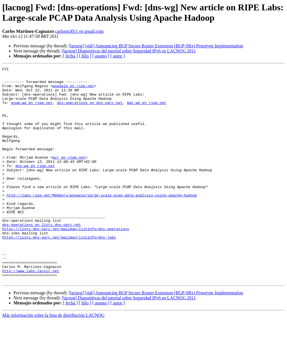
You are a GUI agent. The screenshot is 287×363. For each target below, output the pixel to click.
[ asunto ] (100, 56)
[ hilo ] (85, 56)
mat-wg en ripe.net (146, 110)
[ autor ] (117, 56)
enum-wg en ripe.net (31, 110)
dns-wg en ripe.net (35, 185)
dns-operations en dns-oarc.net (89, 110)
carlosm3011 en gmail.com (79, 31)
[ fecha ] (70, 56)
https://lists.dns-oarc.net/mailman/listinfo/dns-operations (65, 261)
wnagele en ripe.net (73, 90)
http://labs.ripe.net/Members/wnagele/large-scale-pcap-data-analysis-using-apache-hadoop (102, 221)
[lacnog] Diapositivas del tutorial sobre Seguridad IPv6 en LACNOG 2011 (129, 50)
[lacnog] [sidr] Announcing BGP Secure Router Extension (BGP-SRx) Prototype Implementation (156, 45)
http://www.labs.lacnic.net (30, 312)
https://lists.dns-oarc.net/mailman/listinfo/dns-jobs (59, 271)
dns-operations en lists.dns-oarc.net (41, 256)
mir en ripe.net (68, 175)
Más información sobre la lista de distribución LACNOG (53, 358)
